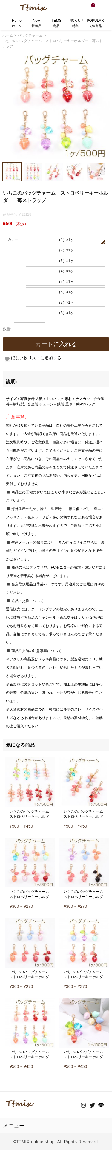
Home (16, 23)
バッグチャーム (30, 35)
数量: (7, 329)
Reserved (88, 1141)
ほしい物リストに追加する (36, 358)
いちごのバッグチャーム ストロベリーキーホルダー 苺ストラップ (31, 816)
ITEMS (56, 23)
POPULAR (95, 23)
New (36, 23)
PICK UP (75, 23)
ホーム (9, 35)
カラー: (13, 239)
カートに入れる (56, 344)
